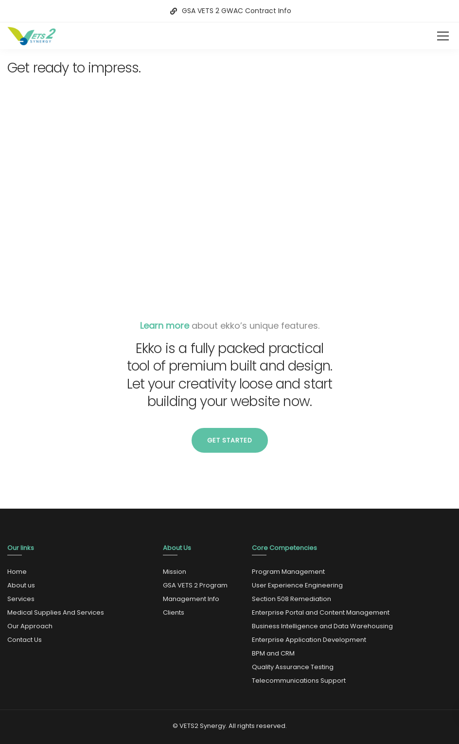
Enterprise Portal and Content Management (320, 612)
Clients (173, 612)
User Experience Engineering (297, 585)
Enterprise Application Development (309, 639)
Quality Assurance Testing (293, 667)
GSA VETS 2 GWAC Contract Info (236, 11)
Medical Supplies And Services (55, 612)
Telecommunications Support (299, 680)
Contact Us (24, 639)
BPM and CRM (273, 653)
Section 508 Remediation (291, 598)
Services (21, 598)
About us (21, 585)
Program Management (288, 571)
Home (17, 571)
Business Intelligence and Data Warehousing (322, 626)
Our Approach (30, 626)
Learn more (164, 325)
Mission (174, 571)
